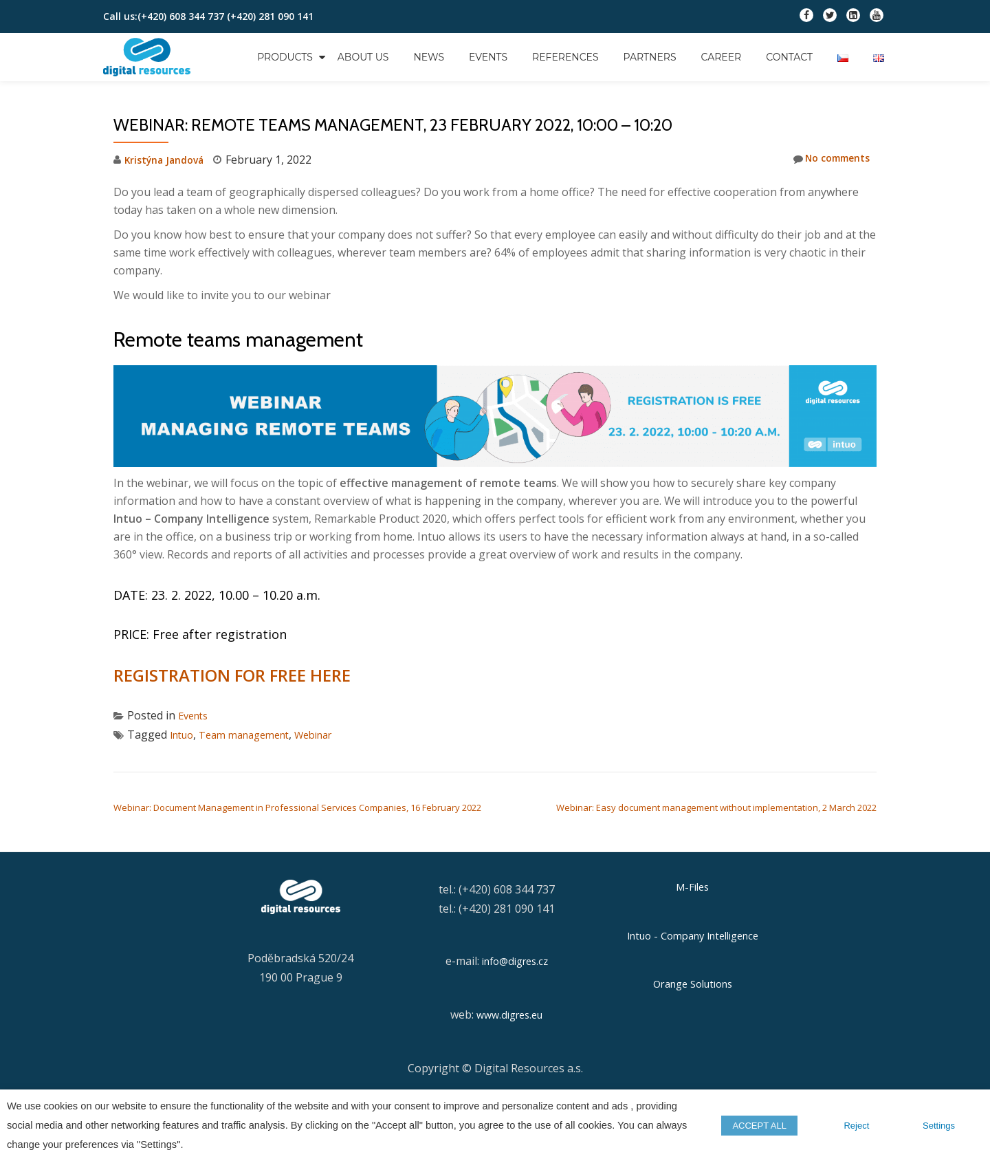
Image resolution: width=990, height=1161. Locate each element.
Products (285, 57)
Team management (254, 734)
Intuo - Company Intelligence (692, 934)
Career (721, 57)
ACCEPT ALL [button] (772, 1125)
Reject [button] (860, 1125)
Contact (789, 57)
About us (363, 57)
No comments (826, 159)
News (428, 57)
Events (488, 57)
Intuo (184, 734)
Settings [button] (939, 1125)
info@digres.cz (514, 960)
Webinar (332, 734)
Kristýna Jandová (169, 159)
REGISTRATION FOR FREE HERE (229, 675)
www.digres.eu (509, 1014)
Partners (650, 57)
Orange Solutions (692, 981)
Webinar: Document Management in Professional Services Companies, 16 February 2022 (297, 807)
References (565, 57)
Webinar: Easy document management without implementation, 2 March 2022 (716, 807)
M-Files (692, 886)
